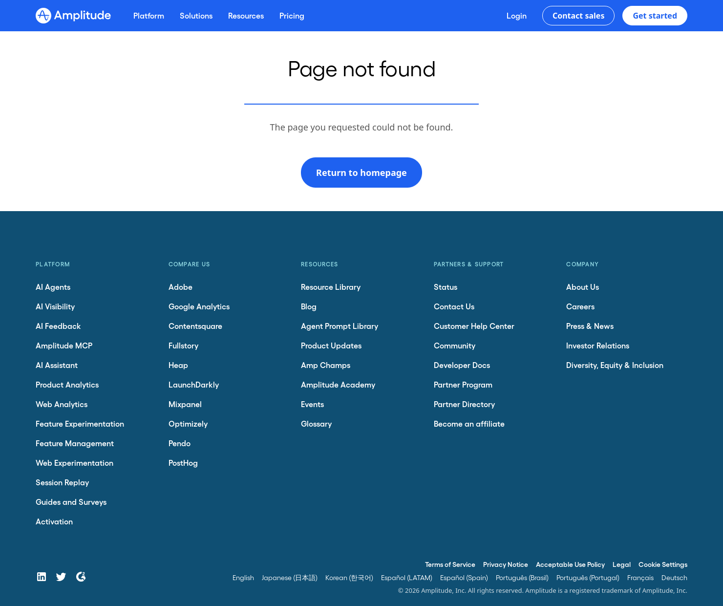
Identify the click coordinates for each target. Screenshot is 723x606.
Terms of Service (450, 564)
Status (445, 286)
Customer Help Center (474, 325)
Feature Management (75, 443)
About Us (582, 286)
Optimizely (188, 423)
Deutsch (674, 577)
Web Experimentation (74, 462)
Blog (309, 306)
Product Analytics (67, 384)
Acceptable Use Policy (570, 564)
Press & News (590, 325)
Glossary (316, 423)
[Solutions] (196, 15)
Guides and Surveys (71, 501)
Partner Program (463, 384)
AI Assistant (57, 364)
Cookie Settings (662, 564)
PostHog (183, 462)
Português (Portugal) (587, 577)
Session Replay (62, 482)
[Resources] (246, 15)
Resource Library (331, 286)
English (243, 577)
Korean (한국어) (349, 577)
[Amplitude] (73, 15)
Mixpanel (185, 404)
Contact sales (579, 15)
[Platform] (149, 15)
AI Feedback (58, 325)
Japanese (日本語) (290, 577)
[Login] (516, 15)
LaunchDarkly (194, 384)
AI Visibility (55, 306)
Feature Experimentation (80, 423)
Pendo (180, 443)
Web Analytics (61, 404)
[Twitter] (61, 577)
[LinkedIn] (41, 577)
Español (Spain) (464, 577)
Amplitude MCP (64, 345)
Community (454, 345)
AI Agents (53, 286)
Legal (622, 564)
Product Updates (331, 345)
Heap (178, 364)
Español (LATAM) (406, 577)
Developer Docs (462, 364)
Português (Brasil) (522, 577)
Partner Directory (464, 404)
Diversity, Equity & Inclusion (614, 364)
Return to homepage (361, 172)
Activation (54, 521)
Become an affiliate (469, 423)
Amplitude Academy (338, 384)
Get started (655, 15)
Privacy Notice (505, 564)
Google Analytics (199, 306)
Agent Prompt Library (339, 325)
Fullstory (183, 345)
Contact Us (454, 306)
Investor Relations (597, 345)
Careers (580, 306)
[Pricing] (292, 15)
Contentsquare (195, 325)
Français (640, 577)
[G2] (80, 577)
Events (312, 404)
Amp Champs (325, 364)
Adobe (180, 286)
